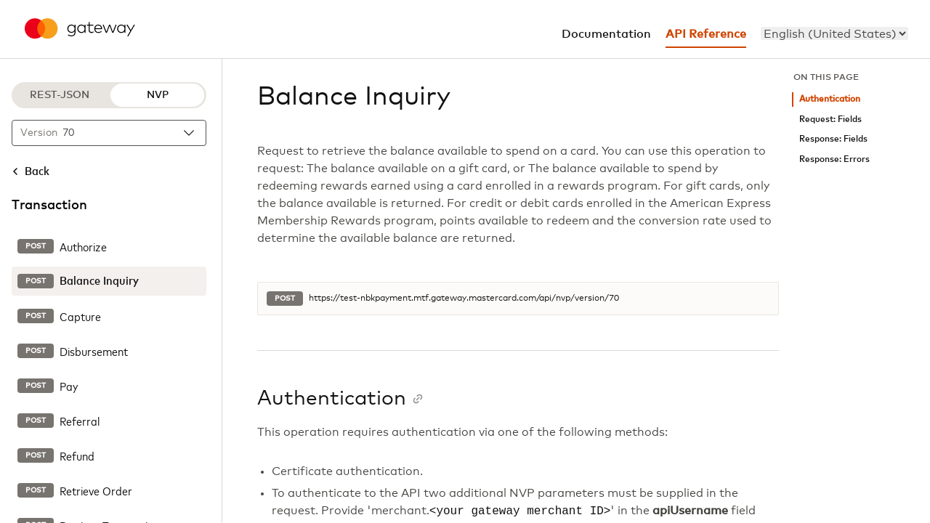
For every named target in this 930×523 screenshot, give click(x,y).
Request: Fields (830, 119)
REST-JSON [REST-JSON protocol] (59, 95)
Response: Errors (834, 159)
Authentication (829, 99)
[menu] (834, 33)
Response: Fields (833, 139)
